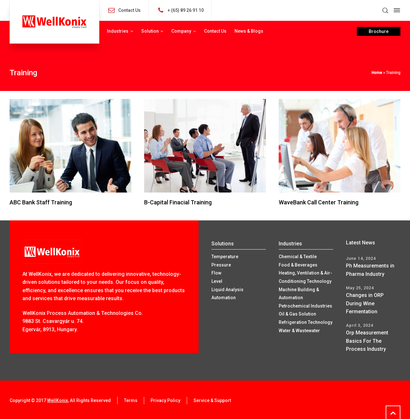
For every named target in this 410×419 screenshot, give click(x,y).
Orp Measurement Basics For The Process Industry (367, 341)
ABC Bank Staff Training (41, 202)
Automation (223, 297)
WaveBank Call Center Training (318, 202)
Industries (290, 244)
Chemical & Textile (298, 256)
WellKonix (57, 400)
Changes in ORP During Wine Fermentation (365, 303)
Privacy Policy (165, 400)
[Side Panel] (395, 10)
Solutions (222, 244)
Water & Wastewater (299, 330)
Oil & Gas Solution (297, 313)
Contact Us (129, 9)
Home (377, 72)
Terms (130, 400)
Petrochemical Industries (305, 305)
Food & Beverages (298, 264)
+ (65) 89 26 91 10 (186, 9)
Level (216, 281)
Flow (216, 272)
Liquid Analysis (227, 289)
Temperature (224, 256)
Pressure (221, 264)
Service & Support (212, 400)
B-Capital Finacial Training (178, 202)
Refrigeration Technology (305, 322)
